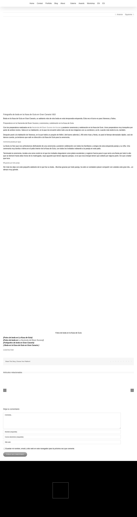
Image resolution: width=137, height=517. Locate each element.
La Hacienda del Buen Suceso (31, 340)
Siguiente (128, 14)
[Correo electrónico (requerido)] (62, 437)
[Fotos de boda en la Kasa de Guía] (68, 66)
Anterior (120, 14)
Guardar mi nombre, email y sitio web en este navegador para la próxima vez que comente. (40, 449)
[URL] (62, 442)
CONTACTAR (8, 350)
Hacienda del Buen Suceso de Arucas (46, 127)
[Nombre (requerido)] (62, 432)
